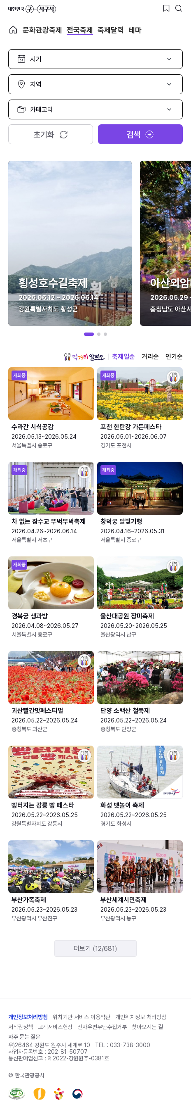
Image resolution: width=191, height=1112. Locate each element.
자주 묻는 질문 (24, 1037)
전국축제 (80, 30)
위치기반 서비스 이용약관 (81, 1017)
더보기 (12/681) (95, 949)
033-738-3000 (130, 1045)
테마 (135, 30)
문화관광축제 (42, 30)
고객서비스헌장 (55, 1027)
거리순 (150, 357)
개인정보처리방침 (28, 1017)
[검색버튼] (179, 8)
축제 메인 (13, 30)
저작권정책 (20, 1027)
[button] (89, 334)
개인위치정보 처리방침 (140, 1017)
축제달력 (111, 30)
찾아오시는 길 (147, 1027)
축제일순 (123, 357)
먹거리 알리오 (84, 357)
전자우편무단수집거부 (102, 1027)
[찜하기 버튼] (166, 8)
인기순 (174, 357)
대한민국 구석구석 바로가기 (32, 9)
